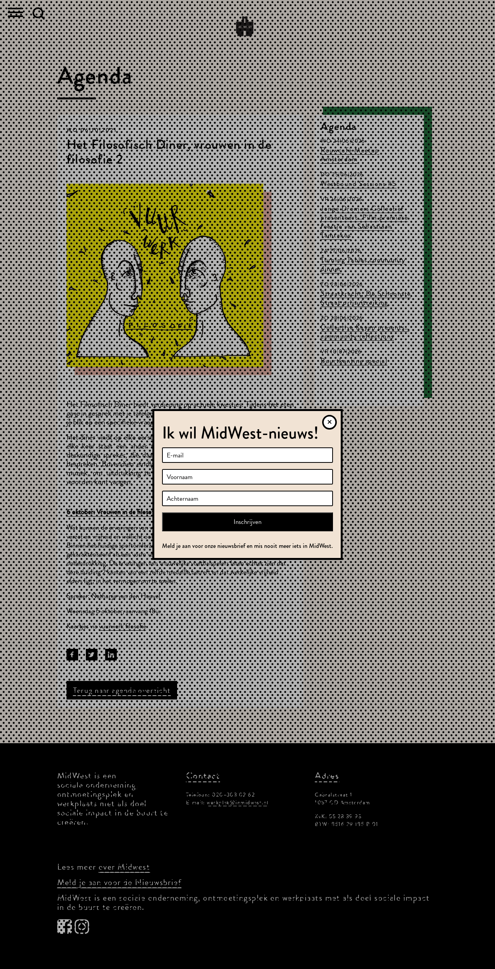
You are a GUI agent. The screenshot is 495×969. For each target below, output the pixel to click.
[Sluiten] (329, 422)
